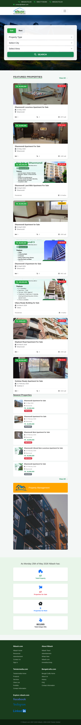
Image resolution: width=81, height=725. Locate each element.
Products (16, 676)
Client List (16, 682)
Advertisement (18, 656)
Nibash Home (17, 650)
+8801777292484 (40, 2)
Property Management (32, 488)
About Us (45, 676)
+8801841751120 (56, 2)
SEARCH (40, 54)
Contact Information (19, 688)
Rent (20, 30)
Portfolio (16, 685)
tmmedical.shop (47, 662)
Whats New (45, 656)
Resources (16, 653)
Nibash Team (46, 650)
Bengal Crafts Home (48, 673)
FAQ (43, 682)
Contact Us (17, 659)
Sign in (15, 662)
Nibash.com (46, 659)
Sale (11, 30)
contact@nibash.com (20, 4)
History (44, 679)
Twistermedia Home (19, 673)
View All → (63, 78)
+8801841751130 (24, 2)
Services (16, 679)
